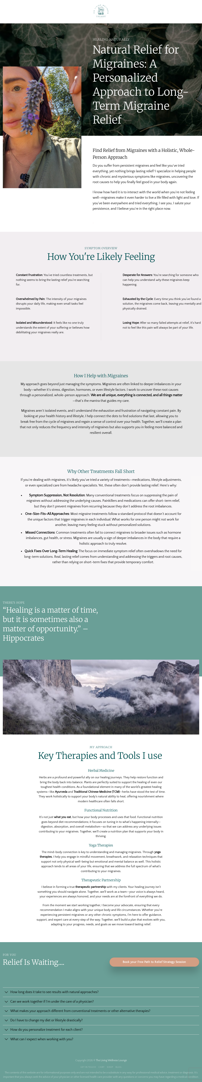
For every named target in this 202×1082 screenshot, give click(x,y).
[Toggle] (6, 993)
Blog (119, 1067)
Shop (110, 1067)
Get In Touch (88, 1067)
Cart (101, 1067)
